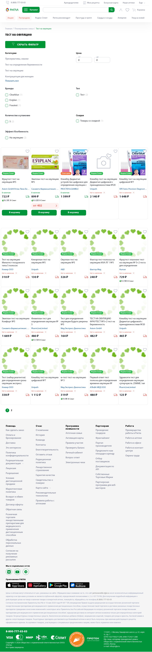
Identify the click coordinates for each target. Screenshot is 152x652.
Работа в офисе (133, 443)
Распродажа (24, 18)
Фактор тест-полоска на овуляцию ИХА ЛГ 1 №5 (102, 261)
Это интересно (13, 448)
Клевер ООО (7, 270)
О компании (42, 430)
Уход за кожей (138, 18)
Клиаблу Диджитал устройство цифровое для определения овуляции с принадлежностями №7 (74, 182)
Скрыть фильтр (25, 44)
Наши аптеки (129, 3)
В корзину (15, 213)
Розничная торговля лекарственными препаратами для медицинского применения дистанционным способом (15, 525)
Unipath (93, 189)
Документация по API (105, 468)
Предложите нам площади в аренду (105, 452)
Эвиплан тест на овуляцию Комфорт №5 (15, 320)
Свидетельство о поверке (44, 482)
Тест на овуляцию (14, 71)
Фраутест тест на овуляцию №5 (10, 180)
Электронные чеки (75, 463)
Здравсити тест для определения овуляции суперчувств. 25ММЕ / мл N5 (132, 381)
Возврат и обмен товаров (14, 498)
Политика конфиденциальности (16, 454)
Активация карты (75, 438)
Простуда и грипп (84, 18)
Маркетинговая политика (14, 490)
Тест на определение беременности (23, 65)
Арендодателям (71, 3)
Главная (8, 29)
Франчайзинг (103, 438)
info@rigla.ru (115, 647)
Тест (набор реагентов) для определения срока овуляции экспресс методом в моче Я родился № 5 (15, 381)
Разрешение (12, 473)
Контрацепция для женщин (19, 76)
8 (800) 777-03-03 (104, 600)
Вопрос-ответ (73, 458)
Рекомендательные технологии (46, 494)
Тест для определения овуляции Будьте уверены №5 (74, 322)
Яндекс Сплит (41, 18)
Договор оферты (14, 505)
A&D (63, 270)
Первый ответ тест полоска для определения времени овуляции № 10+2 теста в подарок (103, 381)
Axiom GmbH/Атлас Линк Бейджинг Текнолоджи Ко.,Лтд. (27, 189)
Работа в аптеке (133, 438)
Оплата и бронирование (13, 437)
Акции (11, 18)
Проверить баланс (75, 448)
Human (122, 270)
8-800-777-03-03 (16, 632)
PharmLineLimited (39, 329)
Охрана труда (132, 456)
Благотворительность (46, 450)
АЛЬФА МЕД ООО (98, 388)
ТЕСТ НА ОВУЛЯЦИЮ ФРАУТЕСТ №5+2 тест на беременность (102, 322)
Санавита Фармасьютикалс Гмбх (45, 189)
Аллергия (122, 18)
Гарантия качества (45, 475)
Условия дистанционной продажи (14, 481)
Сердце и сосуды (104, 18)
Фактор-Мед (95, 270)
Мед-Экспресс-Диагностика (73, 329)
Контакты (41, 445)
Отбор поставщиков (103, 460)
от (79, 57)
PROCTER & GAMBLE (70, 189)
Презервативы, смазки (16, 59)
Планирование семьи (24, 29)
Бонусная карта (111, 3)
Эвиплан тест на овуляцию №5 (45, 180)
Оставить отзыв (44, 455)
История (40, 435)
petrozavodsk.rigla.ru (100, 593)
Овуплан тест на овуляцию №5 (69, 261)
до (97, 57)
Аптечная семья (74, 433)
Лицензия (11, 469)
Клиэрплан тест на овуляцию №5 (40, 261)
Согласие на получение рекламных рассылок (12, 555)
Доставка (10, 443)
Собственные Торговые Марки (104, 476)
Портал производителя (104, 444)
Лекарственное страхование (44, 469)
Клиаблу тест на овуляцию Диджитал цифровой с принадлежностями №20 (103, 182)
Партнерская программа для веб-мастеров (106, 485)
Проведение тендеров (102, 432)
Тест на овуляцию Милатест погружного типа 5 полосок (13, 263)
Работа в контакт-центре (134, 449)
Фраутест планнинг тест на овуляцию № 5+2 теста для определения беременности (132, 263)
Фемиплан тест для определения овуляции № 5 (44, 322)
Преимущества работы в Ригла (133, 432)
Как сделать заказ (15, 430)
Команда (40, 440)
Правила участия (74, 443)
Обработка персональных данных (13, 543)
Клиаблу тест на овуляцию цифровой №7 (133, 180)
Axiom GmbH (96, 329)
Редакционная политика (43, 461)
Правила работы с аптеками (45, 502)
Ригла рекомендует (61, 18)
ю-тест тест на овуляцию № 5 (73, 379)
